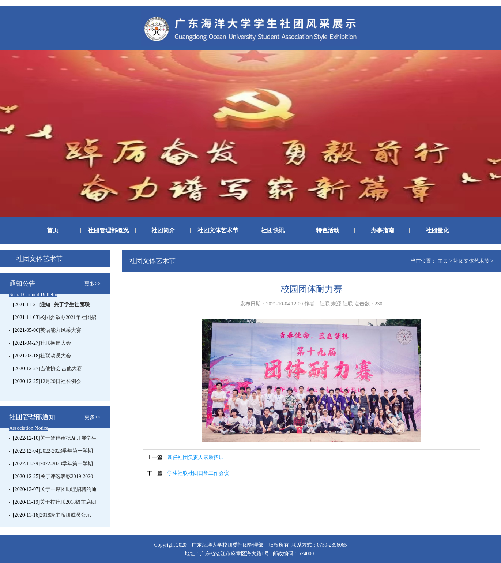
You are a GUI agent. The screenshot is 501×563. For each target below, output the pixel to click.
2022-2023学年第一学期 (66, 451)
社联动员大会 (55, 356)
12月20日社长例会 (60, 381)
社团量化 (437, 230)
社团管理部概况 (108, 230)
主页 (443, 261)
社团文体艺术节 (217, 230)
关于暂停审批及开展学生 (68, 438)
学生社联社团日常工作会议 (198, 473)
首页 (53, 230)
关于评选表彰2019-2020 (66, 476)
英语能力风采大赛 (60, 330)
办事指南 (382, 230)
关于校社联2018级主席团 (68, 502)
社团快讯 (273, 230)
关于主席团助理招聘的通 (68, 489)
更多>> (92, 283)
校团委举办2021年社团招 (68, 317)
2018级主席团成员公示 (65, 515)
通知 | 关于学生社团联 (65, 304)
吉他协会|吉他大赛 (61, 368)
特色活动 (327, 230)
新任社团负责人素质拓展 (195, 457)
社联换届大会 (55, 343)
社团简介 (163, 230)
